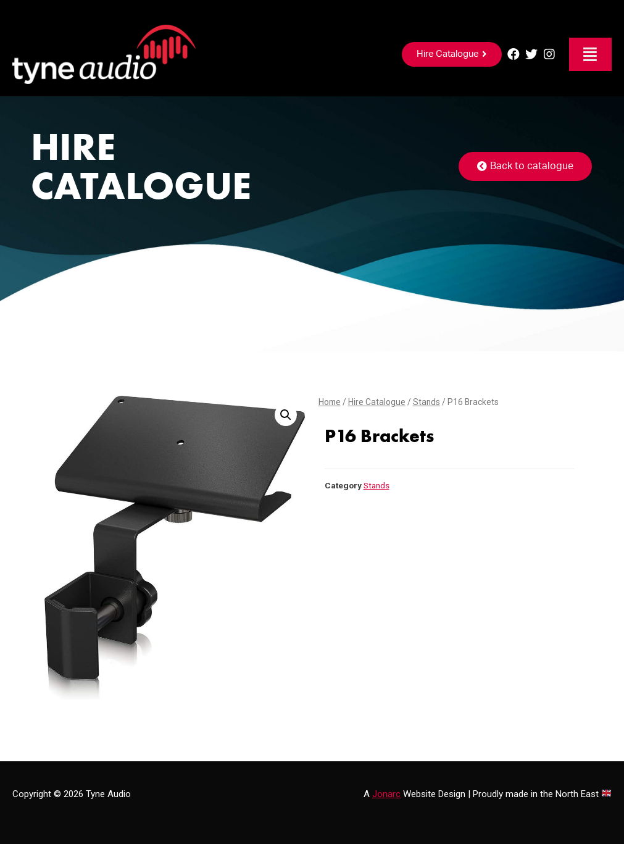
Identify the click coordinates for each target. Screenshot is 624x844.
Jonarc (386, 794)
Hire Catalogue (377, 402)
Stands (426, 402)
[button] (452, 54)
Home (329, 402)
